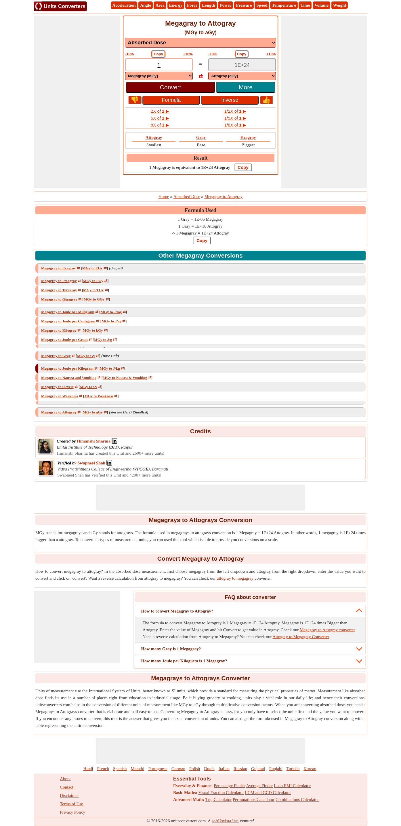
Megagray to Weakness (59, 396)
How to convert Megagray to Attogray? (177, 611)
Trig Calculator (218, 799)
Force (192, 5)
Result (201, 158)
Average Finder (259, 785)
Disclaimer (69, 795)
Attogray (154, 137)
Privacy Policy (72, 812)
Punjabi (275, 768)
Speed (261, 5)
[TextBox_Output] (242, 65)
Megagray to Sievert (57, 387)
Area (159, 5)
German (178, 768)
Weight (339, 5)
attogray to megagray (235, 578)
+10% (188, 54)
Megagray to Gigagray (59, 299)
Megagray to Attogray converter (327, 629)
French (103, 768)
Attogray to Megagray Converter (300, 636)
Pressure (244, 5)
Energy (176, 5)
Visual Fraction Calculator (221, 792)
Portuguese (157, 768)
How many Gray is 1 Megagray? (171, 649)
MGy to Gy (86, 356)
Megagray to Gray (56, 356)
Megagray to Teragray (59, 290)
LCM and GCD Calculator (268, 792)
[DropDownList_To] (242, 76)
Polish (194, 768)
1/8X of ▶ (235, 124)
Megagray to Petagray (59, 281)
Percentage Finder (229, 785)
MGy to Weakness (98, 396)
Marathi (137, 768)
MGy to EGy (92, 268)
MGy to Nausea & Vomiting (125, 377)
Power (226, 5)
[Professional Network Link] (93, 441)
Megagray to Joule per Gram (64, 339)
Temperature (284, 5)
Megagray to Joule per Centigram (68, 321)
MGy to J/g (103, 339)
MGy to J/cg (111, 321)
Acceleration (124, 5)
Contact (66, 787)
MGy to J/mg (111, 312)
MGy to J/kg (110, 368)
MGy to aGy (93, 412)
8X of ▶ (160, 124)
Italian (224, 768)
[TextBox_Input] (159, 65)
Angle (145, 5)
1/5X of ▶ (235, 118)
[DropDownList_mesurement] (200, 43)
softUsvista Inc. (225, 821)
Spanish (120, 768)
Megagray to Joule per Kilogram (67, 368)
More (246, 87)
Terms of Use (71, 804)
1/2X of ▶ (235, 111)
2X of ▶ (160, 111)
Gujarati (258, 768)
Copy (158, 54)
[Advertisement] (77, 102)
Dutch (209, 768)
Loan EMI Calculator (292, 785)
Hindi (88, 768)
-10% (129, 54)
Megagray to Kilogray (59, 330)
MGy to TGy (93, 290)
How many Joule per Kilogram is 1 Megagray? (184, 661)
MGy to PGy (93, 281)
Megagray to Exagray (58, 268)
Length (208, 5)
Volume (321, 5)
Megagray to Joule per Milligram (67, 312)
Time (305, 5)
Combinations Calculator (297, 799)
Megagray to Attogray (59, 412)
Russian (240, 768)
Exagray (248, 137)
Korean (309, 768)
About (65, 778)
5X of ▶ (160, 118)
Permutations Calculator (253, 799)
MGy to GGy (93, 299)
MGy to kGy (93, 330)
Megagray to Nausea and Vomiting (68, 377)
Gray (201, 137)
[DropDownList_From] (159, 76)
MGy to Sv (88, 387)
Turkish (292, 768)
